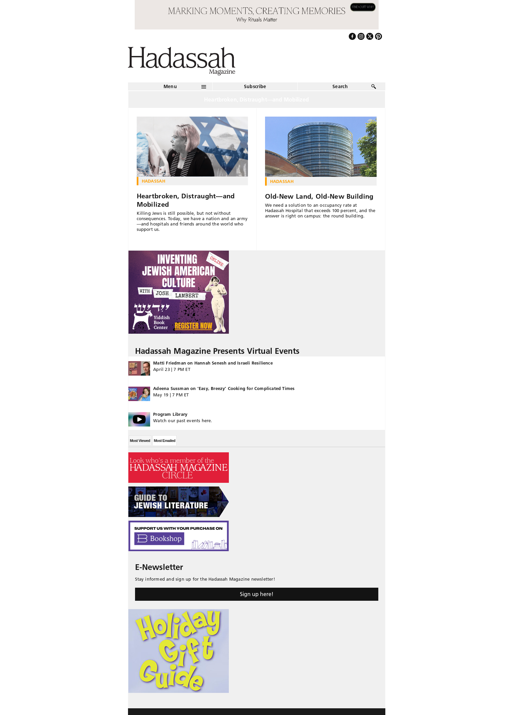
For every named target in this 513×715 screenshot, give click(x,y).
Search (340, 86)
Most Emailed (164, 441)
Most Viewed (140, 441)
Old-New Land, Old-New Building (319, 196)
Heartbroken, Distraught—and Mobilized (186, 200)
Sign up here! (256, 594)
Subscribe (255, 86)
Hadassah (154, 181)
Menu (170, 86)
